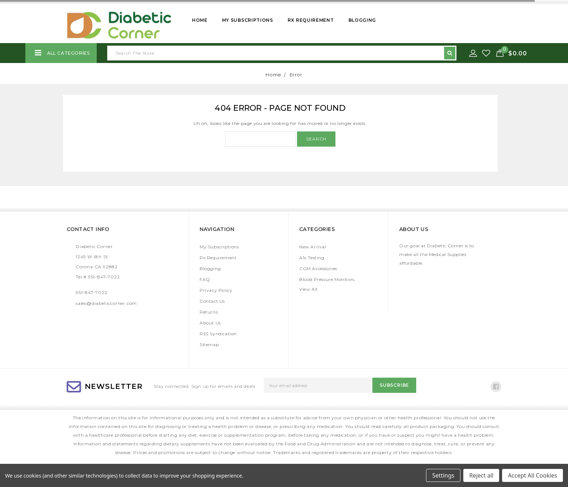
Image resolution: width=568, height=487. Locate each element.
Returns (209, 312)
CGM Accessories (318, 268)
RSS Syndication (218, 333)
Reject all (481, 475)
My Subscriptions (247, 20)
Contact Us (212, 301)
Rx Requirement (311, 20)
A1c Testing (312, 257)
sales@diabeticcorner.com (106, 303)
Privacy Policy (216, 290)
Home (200, 20)
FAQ (205, 279)
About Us (210, 323)
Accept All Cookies (532, 475)
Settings (443, 475)
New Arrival (312, 246)
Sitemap (209, 344)
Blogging (362, 20)
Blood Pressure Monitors (327, 279)
